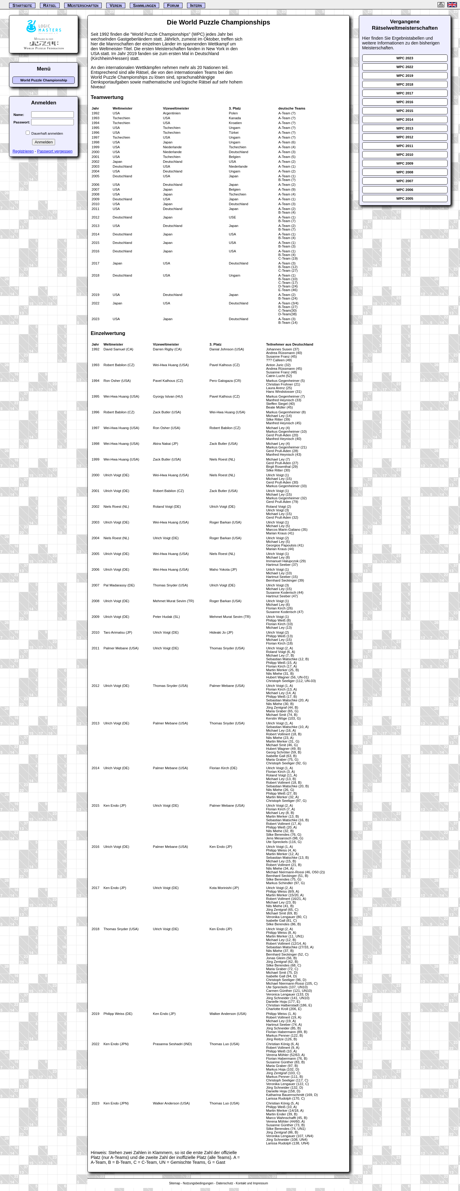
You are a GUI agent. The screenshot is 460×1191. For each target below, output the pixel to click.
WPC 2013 (404, 128)
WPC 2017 (404, 93)
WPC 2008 (404, 172)
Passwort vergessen (55, 151)
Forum (173, 5)
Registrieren (23, 151)
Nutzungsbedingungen (198, 1183)
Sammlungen (144, 5)
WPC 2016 (404, 102)
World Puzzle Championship (43, 80)
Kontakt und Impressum (252, 1183)
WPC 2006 (404, 190)
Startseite (22, 5)
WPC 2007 (404, 181)
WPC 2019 (404, 75)
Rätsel (49, 5)
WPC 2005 (404, 198)
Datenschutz (224, 1183)
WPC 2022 (404, 67)
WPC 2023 (404, 58)
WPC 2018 (404, 84)
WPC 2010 (404, 154)
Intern (196, 5)
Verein (116, 5)
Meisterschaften (83, 5)
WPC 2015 (404, 111)
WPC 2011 (404, 146)
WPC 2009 (404, 163)
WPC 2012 (404, 137)
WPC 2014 (404, 119)
